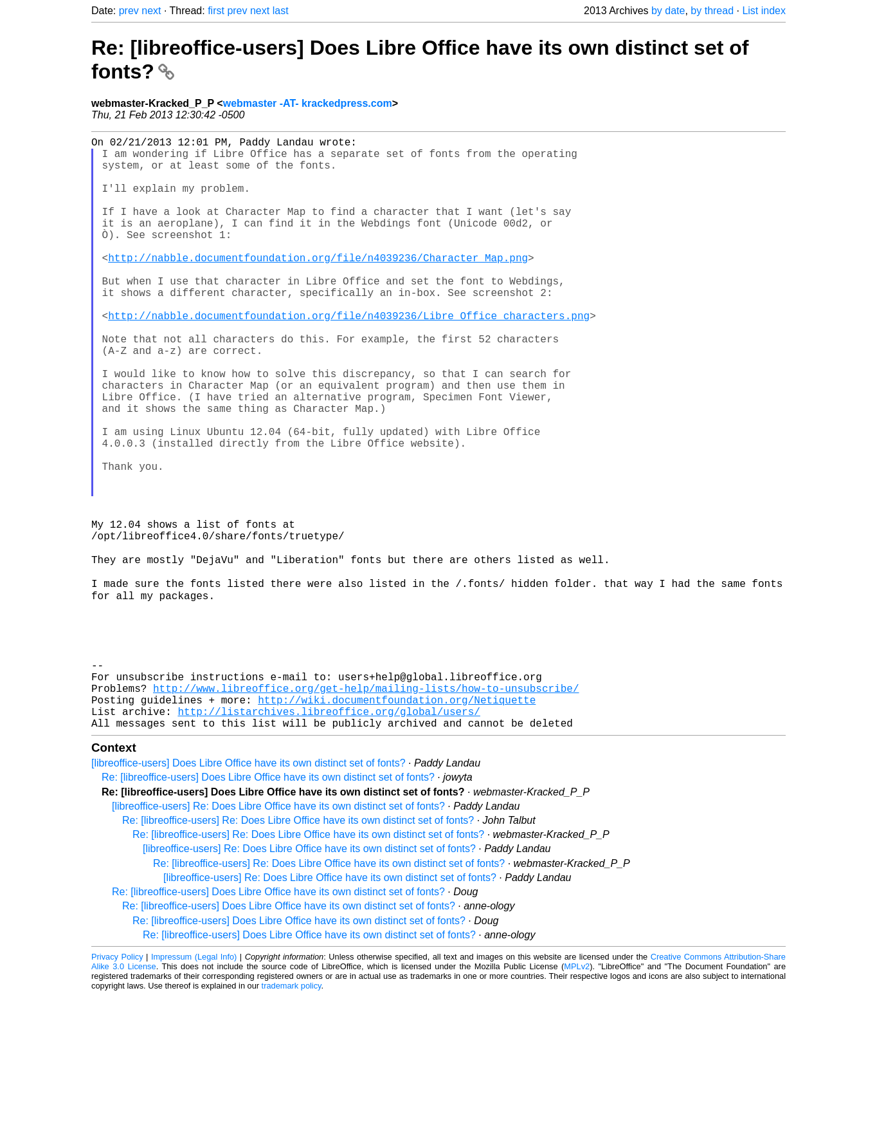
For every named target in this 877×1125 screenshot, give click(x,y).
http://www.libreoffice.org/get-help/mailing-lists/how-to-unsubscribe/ (366, 810)
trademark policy (291, 1115)
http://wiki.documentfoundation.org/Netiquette (397, 824)
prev (129, 10)
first (216, 10)
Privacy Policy (117, 1086)
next (151, 10)
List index (764, 10)
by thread (712, 10)
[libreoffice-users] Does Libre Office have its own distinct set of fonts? (248, 892)
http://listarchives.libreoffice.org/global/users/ (328, 838)
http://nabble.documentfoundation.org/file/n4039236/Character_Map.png (318, 286)
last (281, 10)
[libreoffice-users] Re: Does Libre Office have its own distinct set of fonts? (278, 935)
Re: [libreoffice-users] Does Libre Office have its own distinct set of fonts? (268, 906)
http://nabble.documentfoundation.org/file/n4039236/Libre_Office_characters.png (349, 356)
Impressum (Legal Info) (194, 1086)
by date (668, 10)
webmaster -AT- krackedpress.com (307, 103)
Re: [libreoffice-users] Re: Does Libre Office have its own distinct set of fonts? (298, 949)
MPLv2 (577, 1096)
